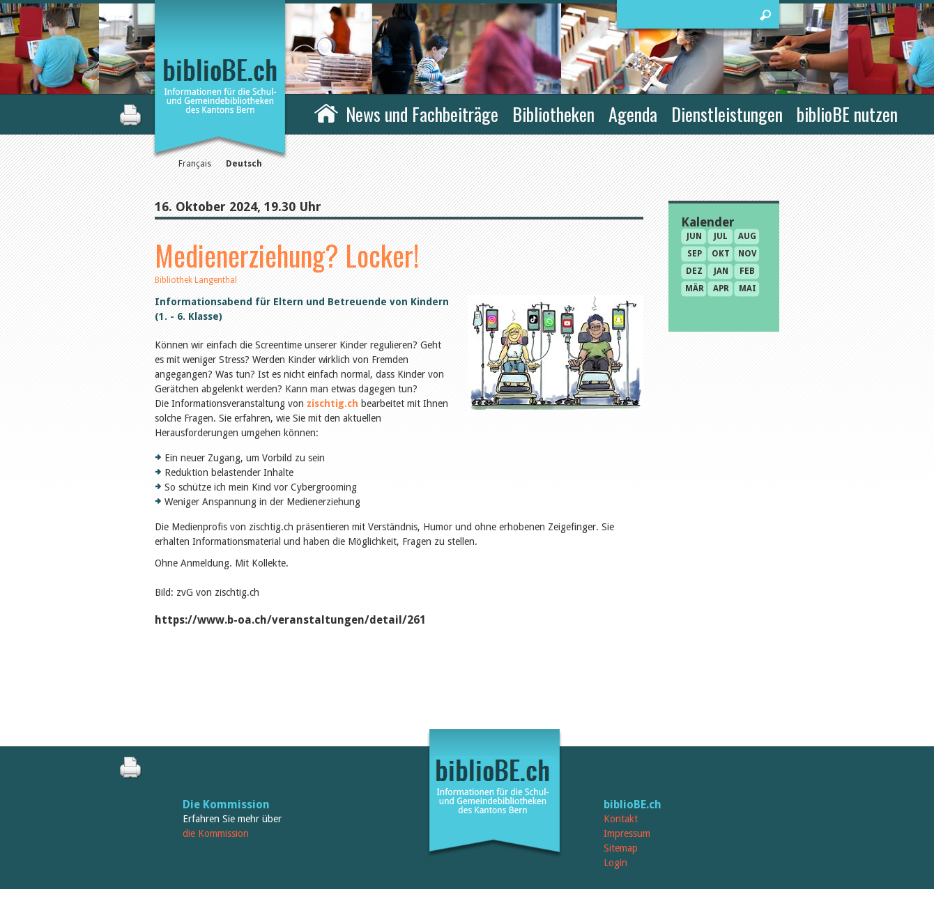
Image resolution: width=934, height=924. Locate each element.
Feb (747, 271)
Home (326, 112)
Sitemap (621, 848)
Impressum (627, 833)
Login (615, 862)
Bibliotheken (553, 114)
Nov (747, 254)
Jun (694, 236)
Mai (747, 288)
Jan (721, 271)
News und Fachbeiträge (422, 114)
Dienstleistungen (727, 114)
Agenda (632, 114)
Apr (721, 288)
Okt (721, 254)
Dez (694, 271)
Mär (694, 288)
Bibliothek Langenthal (196, 280)
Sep (694, 254)
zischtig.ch (332, 403)
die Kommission (216, 833)
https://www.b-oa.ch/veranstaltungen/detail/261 (290, 619)
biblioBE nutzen (847, 114)
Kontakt (621, 818)
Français (194, 164)
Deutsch (244, 164)
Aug (747, 236)
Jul (721, 236)
